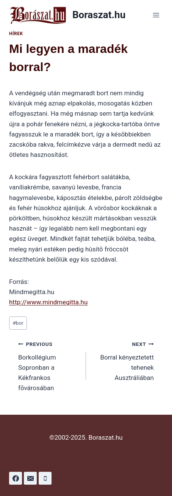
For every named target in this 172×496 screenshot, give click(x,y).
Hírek (16, 33)
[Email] (30, 478)
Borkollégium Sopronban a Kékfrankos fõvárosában (49, 365)
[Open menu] (156, 15)
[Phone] (45, 478)
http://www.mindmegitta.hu (48, 302)
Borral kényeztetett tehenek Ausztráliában (123, 360)
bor (18, 323)
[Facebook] (15, 478)
